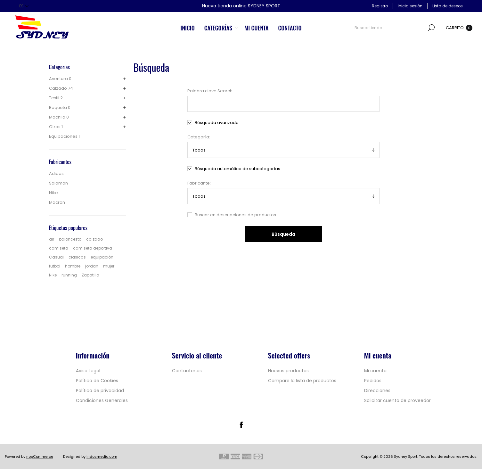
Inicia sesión (410, 6)
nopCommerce (39, 456)
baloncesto (70, 239)
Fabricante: (199, 183)
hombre (72, 266)
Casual (56, 257)
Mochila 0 (59, 117)
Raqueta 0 (59, 107)
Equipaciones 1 (64, 136)
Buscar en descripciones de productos (235, 215)
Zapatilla (90, 275)
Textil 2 (56, 98)
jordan (91, 266)
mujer (108, 266)
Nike (53, 193)
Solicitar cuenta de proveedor (397, 400)
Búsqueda (431, 27)
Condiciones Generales (102, 400)
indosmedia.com (101, 456)
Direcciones (377, 390)
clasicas (77, 257)
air (51, 239)
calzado (94, 239)
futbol (54, 266)
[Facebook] (241, 424)
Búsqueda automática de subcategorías (237, 169)
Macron (57, 202)
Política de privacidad (100, 390)
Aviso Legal (88, 370)
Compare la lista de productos (302, 380)
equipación (102, 257)
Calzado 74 (61, 88)
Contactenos (187, 370)
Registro (380, 6)
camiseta (58, 248)
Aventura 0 (60, 79)
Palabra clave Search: (210, 91)
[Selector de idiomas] (24, 6)
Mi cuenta (375, 370)
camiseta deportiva (92, 248)
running (69, 275)
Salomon (58, 183)
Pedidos (372, 380)
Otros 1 (56, 127)
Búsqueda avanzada (217, 122)
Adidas (56, 173)
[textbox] (390, 27)
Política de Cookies (97, 380)
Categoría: (198, 137)
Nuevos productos (288, 370)
